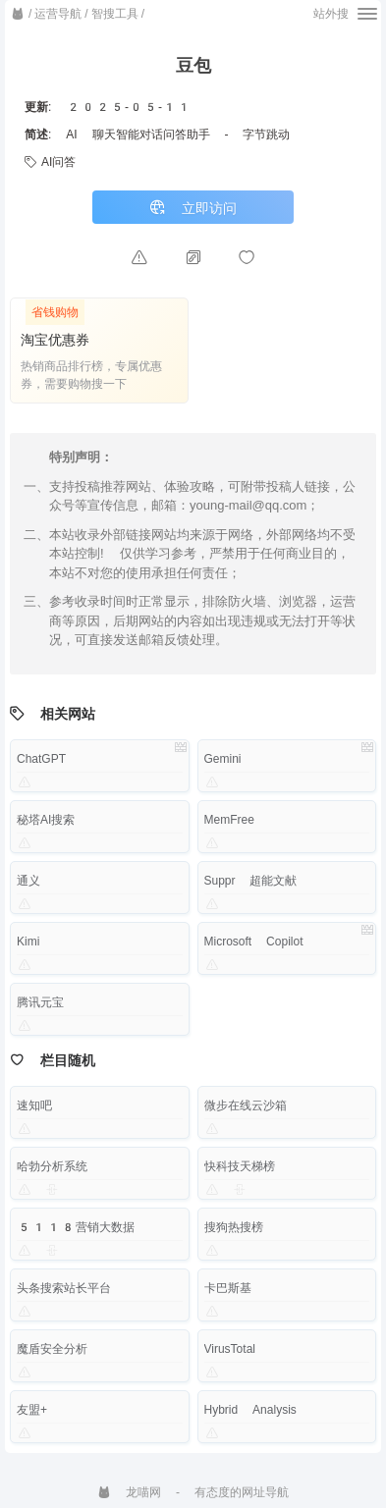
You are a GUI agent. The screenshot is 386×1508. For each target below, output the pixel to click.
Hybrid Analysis (250, 1410)
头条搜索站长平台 (64, 1288)
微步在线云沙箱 (245, 1105)
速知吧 (34, 1105)
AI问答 (50, 162)
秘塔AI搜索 (46, 820)
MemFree (229, 820)
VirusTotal (229, 1349)
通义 (28, 881)
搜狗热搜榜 (233, 1227)
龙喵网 (129, 1492)
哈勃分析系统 (52, 1166)
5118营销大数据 (76, 1227)
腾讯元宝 (40, 1002)
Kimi (28, 941)
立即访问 (193, 207)
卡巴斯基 (227, 1288)
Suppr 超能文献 (251, 881)
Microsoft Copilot (253, 941)
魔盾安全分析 (52, 1349)
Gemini (223, 759)
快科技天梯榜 (239, 1166)
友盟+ (32, 1410)
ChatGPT (41, 759)
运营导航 (58, 14)
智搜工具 (114, 14)
